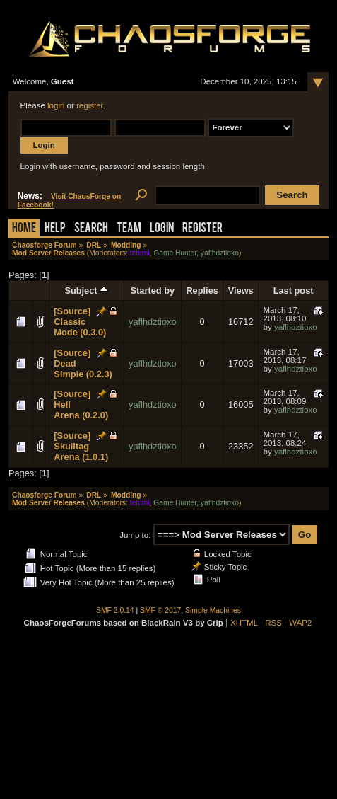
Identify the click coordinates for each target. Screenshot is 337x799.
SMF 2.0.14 (115, 610)
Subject (86, 290)
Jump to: (134, 535)
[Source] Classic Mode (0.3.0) (80, 322)
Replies (202, 290)
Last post (293, 290)
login (55, 105)
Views (241, 290)
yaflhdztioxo (220, 253)
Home (24, 229)
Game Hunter (174, 253)
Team (129, 229)
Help (55, 229)
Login (162, 229)
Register (202, 229)
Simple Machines (213, 610)
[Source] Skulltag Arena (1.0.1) (81, 446)
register (89, 105)
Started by (153, 290)
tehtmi (140, 253)
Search (91, 229)
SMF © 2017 (160, 610)
